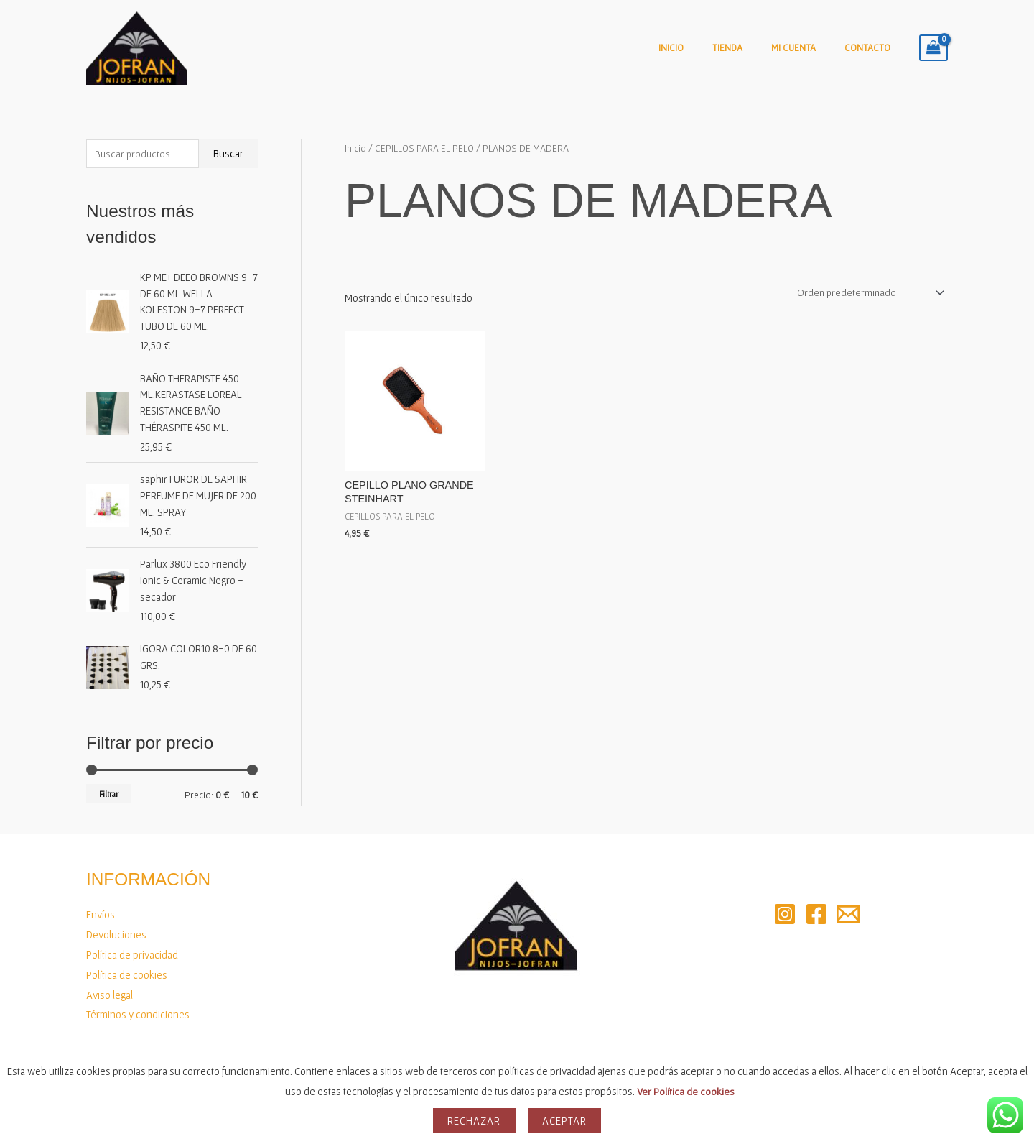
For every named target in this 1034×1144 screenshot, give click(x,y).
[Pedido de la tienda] (865, 293)
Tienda (751, 47)
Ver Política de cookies (686, 1091)
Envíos (100, 914)
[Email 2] (848, 914)
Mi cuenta (808, 47)
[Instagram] (784, 914)
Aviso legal (109, 995)
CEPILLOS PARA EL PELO (425, 148)
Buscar (228, 154)
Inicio (704, 47)
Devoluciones (116, 934)
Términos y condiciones (138, 1014)
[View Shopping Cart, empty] (933, 48)
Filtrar (108, 793)
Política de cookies (126, 975)
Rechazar (474, 1121)
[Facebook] (816, 914)
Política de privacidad (132, 955)
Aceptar (564, 1121)
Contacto (872, 47)
